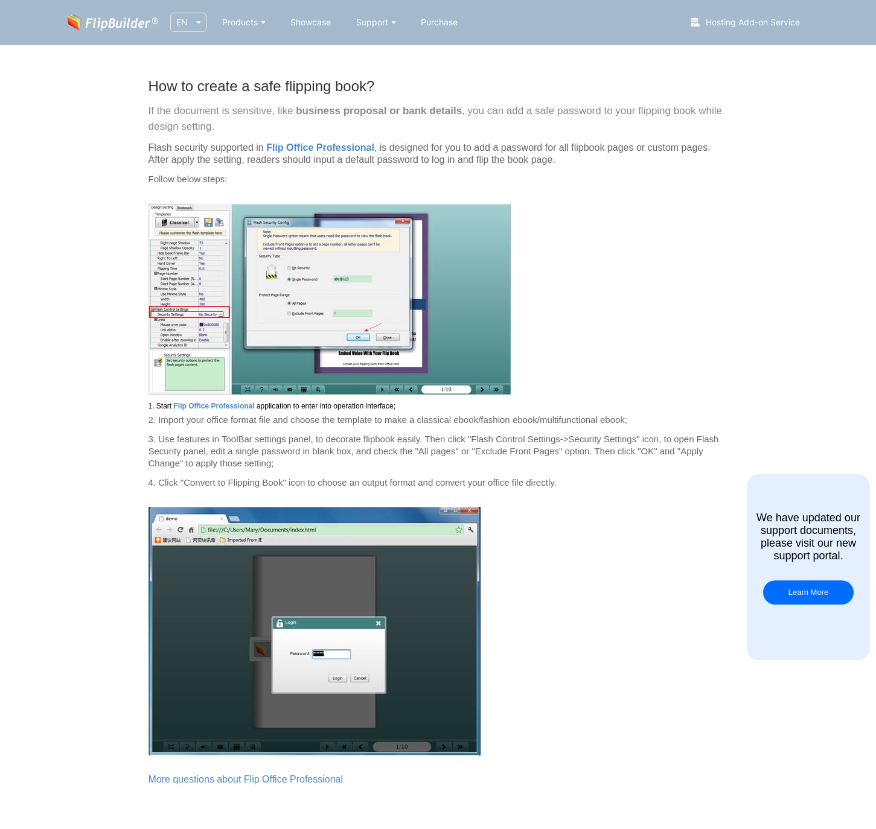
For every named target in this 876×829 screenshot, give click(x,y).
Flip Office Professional (320, 147)
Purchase (439, 22)
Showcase (310, 22)
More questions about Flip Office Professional (246, 779)
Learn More (808, 592)
